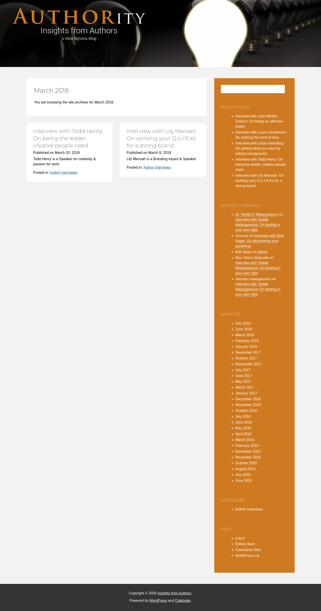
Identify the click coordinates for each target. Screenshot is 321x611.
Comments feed (248, 550)
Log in (240, 538)
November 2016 (248, 405)
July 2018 (243, 323)
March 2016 (244, 440)
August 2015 (245, 469)
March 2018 (244, 335)
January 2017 (246, 393)
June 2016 (243, 422)
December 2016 (248, 399)
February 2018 (247, 341)
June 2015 (243, 480)
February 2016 (247, 445)
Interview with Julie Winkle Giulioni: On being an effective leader (259, 121)
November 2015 (248, 457)
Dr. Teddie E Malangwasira (256, 214)
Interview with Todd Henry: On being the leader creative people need (68, 138)
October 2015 (246, 463)
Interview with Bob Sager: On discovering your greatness (259, 241)
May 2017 (243, 381)
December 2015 (248, 451)
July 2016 (243, 416)
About (262, 252)
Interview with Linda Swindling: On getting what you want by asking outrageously (259, 148)
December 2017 (248, 352)
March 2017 (244, 387)
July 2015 (243, 475)
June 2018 (243, 329)
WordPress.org (247, 555)
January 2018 (246, 347)
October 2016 (246, 411)
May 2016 (243, 428)
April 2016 (243, 434)
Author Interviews (64, 172)
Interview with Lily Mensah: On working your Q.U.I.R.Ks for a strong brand (162, 138)
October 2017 (246, 358)
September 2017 (248, 364)
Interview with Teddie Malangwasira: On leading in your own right (258, 225)
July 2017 (243, 370)
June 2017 (243, 376)
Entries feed (244, 544)
